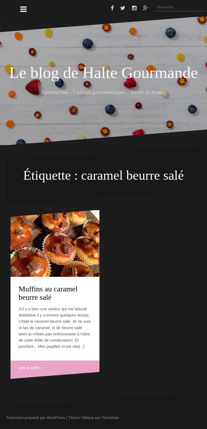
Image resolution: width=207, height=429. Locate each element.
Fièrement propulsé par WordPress (35, 418)
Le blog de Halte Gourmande (103, 72)
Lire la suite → (31, 367)
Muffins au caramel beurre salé (48, 293)
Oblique (87, 418)
